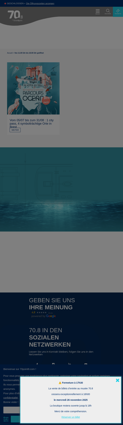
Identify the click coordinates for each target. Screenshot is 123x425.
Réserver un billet (71, 417)
